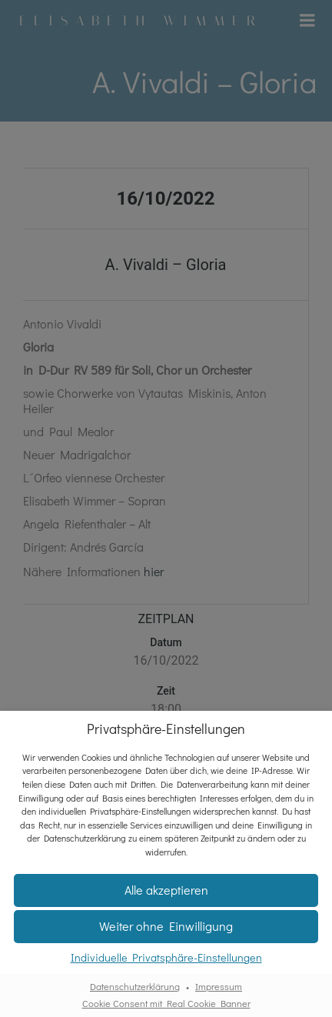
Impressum (218, 986)
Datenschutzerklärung (135, 986)
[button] (166, 890)
